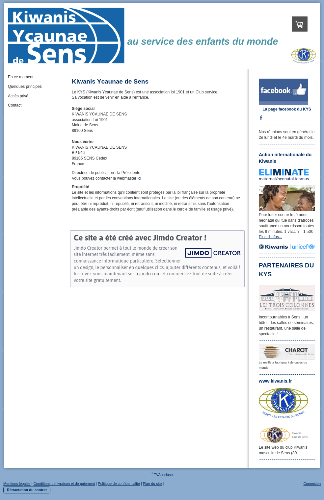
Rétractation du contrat (27, 490)
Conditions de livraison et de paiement (64, 484)
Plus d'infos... (270, 237)
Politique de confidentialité (119, 484)
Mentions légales (17, 484)
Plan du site (152, 484)
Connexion (312, 484)
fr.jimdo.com (147, 273)
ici (139, 178)
